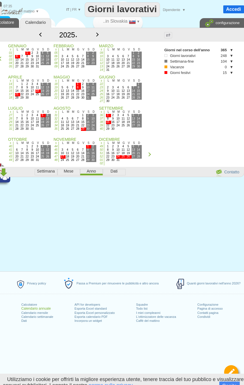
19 (55, 87)
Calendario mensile (34, 312)
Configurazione (207, 304)
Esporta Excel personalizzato (94, 312)
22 (55, 97)
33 (55, 122)
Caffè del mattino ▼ (21, 11)
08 (55, 63)
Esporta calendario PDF (91, 316)
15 (10, 87)
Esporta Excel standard (90, 308)
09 (55, 66)
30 (10, 125)
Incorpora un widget (88, 320)
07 (55, 59)
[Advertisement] (173, 108)
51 (101, 153)
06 (55, 56)
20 (55, 90)
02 (10, 56)
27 (101, 101)
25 (101, 94)
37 (101, 118)
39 (101, 125)
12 (101, 63)
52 (101, 156)
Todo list (141, 308)
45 (55, 149)
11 (101, 59)
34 (55, 125)
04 (10, 63)
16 (10, 90)
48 (55, 159)
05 (10, 66)
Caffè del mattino (148, 320)
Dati (24, 320)
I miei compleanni (148, 312)
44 (10, 159)
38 (101, 122)
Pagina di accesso (210, 308)
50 (101, 149)
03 (10, 59)
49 (101, 146)
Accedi (233, 9)
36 (101, 115)
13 (101, 66)
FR (74, 10)
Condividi (203, 316)
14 (101, 69)
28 (10, 118)
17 (10, 94)
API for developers (87, 304)
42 (10, 153)
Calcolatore (29, 304)
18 (10, 97)
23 (101, 87)
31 (10, 128)
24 (101, 90)
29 (10, 122)
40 (101, 128)
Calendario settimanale (37, 316)
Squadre (142, 304)
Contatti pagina (207, 312)
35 (55, 128)
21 (55, 94)
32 (55, 118)
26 (101, 97)
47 (55, 156)
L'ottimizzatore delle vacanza (156, 316)
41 (10, 149)
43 (10, 156)
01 (10, 52)
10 (101, 56)
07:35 (8, 6)
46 (55, 153)
